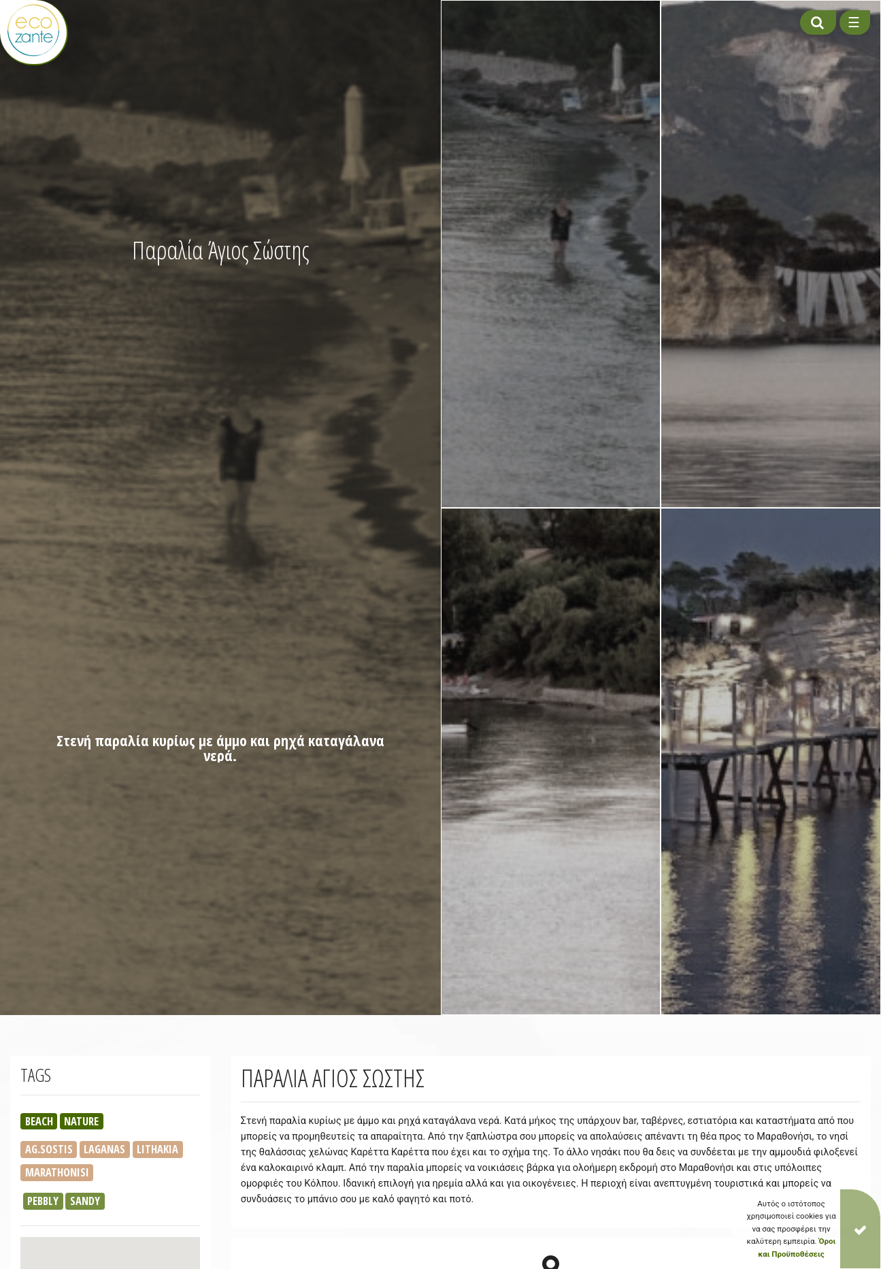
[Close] (860, 1228)
